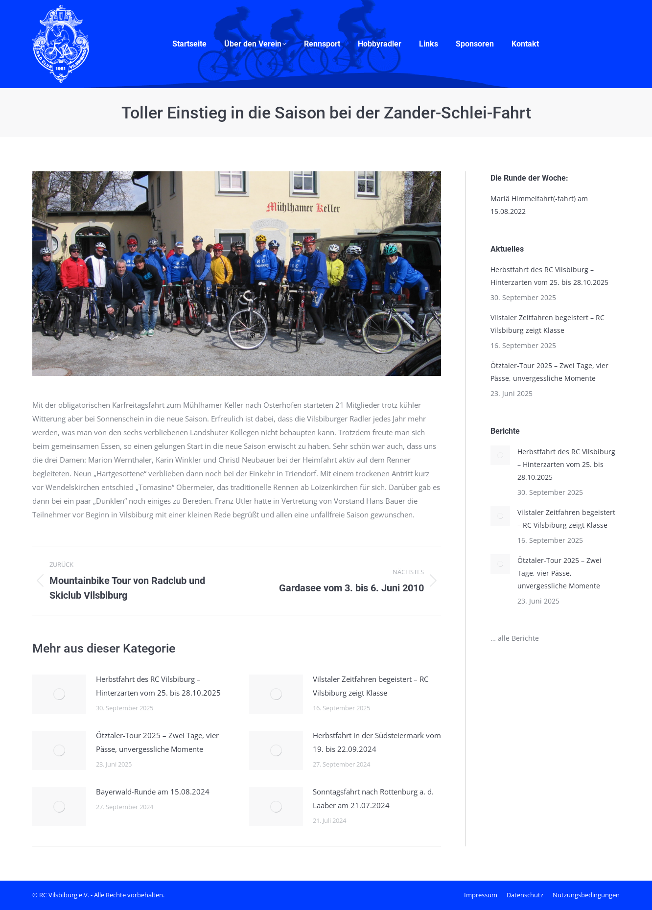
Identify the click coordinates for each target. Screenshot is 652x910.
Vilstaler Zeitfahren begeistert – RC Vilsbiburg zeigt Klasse (370, 686)
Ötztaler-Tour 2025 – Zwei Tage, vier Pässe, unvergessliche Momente (157, 742)
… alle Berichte (514, 638)
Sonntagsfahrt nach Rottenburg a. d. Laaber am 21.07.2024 (373, 798)
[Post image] (59, 694)
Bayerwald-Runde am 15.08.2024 (153, 791)
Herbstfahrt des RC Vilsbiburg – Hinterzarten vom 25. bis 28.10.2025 (158, 686)
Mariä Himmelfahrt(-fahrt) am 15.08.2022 (539, 205)
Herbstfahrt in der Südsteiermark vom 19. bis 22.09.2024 (377, 742)
